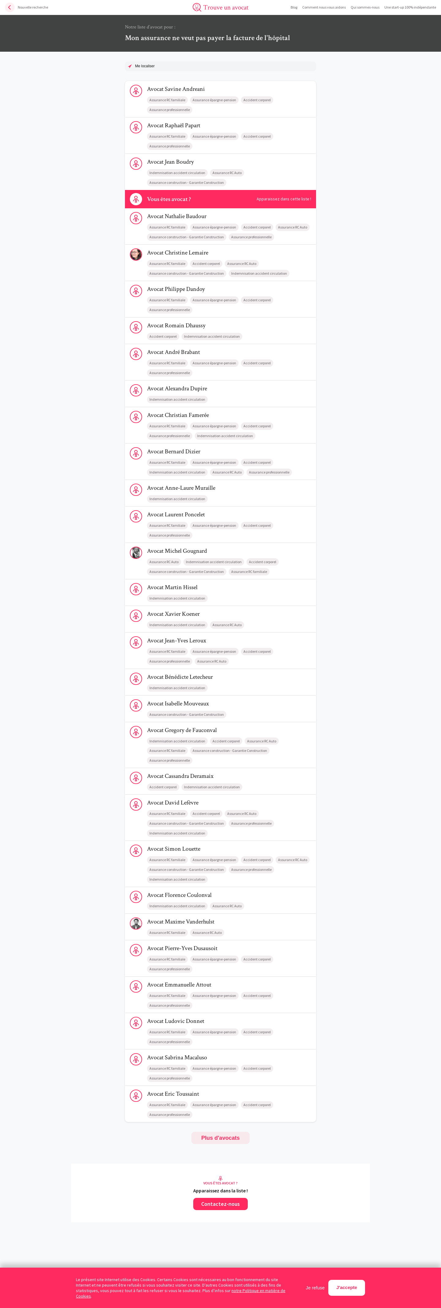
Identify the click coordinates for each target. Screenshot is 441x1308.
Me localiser (145, 66)
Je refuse (315, 1287)
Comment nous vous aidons (324, 7)
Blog (294, 7)
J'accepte (346, 1287)
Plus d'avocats (220, 1138)
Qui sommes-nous (365, 7)
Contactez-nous (220, 1203)
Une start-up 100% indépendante (410, 7)
